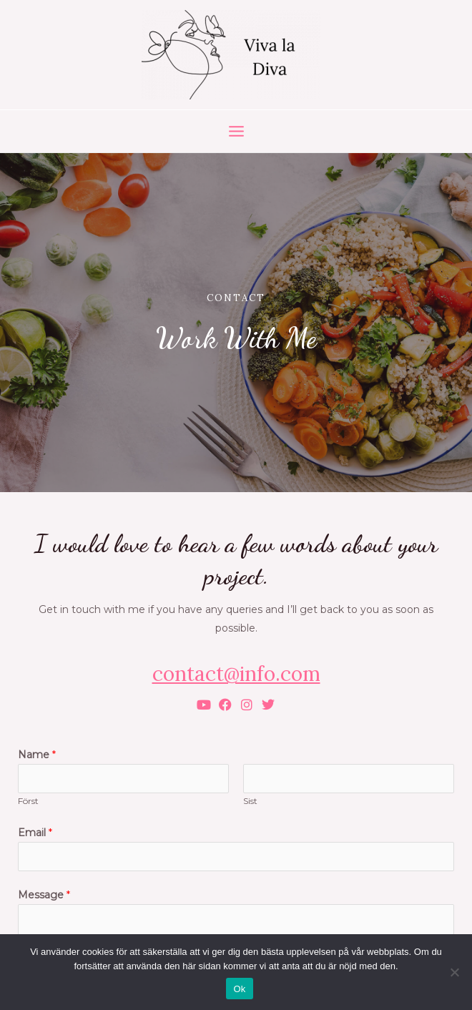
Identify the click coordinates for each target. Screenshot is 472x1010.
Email (35, 832)
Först (28, 800)
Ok (239, 989)
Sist (250, 800)
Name (37, 754)
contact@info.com (236, 674)
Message (44, 894)
